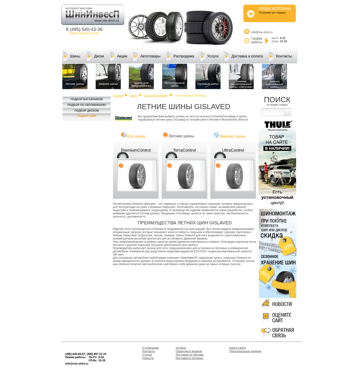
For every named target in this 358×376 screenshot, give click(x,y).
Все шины (135, 136)
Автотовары (146, 56)
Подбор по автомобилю (87, 105)
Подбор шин (86, 116)
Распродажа (180, 56)
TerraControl (184, 150)
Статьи (147, 354)
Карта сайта (237, 347)
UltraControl (233, 150)
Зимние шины (232, 136)
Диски (95, 56)
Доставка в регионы (189, 358)
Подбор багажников (87, 99)
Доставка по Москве (190, 354)
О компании (150, 347)
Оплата (181, 347)
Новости (148, 358)
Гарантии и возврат (189, 351)
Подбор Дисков (86, 110)
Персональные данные (245, 351)
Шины (71, 56)
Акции (118, 56)
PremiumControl (136, 150)
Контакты (280, 56)
